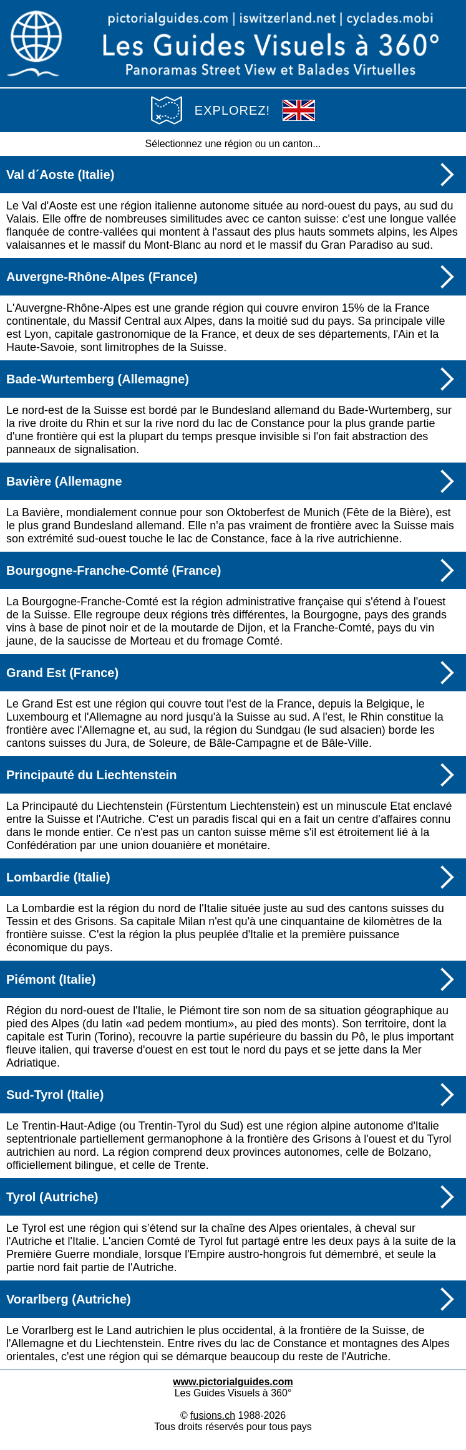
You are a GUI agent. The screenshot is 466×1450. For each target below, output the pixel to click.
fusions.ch (212, 1415)
